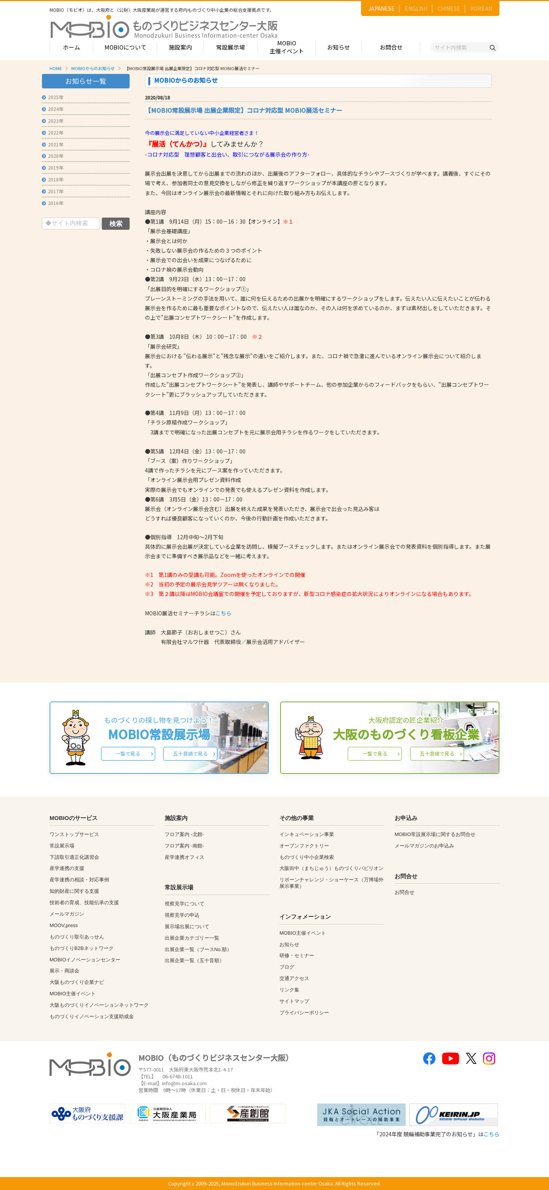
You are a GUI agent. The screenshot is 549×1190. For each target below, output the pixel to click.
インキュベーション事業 (306, 834)
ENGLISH (416, 8)
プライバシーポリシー (304, 1012)
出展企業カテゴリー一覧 (192, 938)
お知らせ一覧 (85, 81)
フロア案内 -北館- (184, 834)
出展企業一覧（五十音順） (194, 960)
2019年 (52, 167)
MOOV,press (64, 925)
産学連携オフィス (184, 857)
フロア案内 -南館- (184, 846)
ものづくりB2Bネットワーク (82, 948)
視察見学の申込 (182, 915)
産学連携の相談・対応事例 (79, 879)
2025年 (52, 97)
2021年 (52, 144)
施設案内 (180, 47)
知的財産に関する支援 (74, 891)
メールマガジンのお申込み (424, 846)
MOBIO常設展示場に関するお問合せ (435, 834)
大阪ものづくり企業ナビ (77, 982)
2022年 (52, 132)
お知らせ (338, 47)
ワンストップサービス (74, 834)
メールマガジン (67, 914)
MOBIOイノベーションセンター (85, 960)
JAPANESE (381, 8)
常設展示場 (230, 47)
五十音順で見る (190, 753)
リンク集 (289, 990)
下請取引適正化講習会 (74, 857)
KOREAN (481, 8)
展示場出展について (187, 926)
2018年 (52, 179)
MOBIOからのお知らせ (93, 68)
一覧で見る (128, 753)
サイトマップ (294, 1001)
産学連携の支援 (67, 868)
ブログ (286, 967)
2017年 (52, 191)
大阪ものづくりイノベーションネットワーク (99, 1005)
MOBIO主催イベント (287, 47)
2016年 (52, 203)
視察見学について (184, 904)
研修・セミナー (296, 955)
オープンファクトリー (304, 846)
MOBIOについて (125, 47)
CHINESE (449, 8)
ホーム (71, 47)
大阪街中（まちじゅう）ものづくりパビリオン (331, 868)
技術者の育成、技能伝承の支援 (84, 902)
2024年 (52, 109)
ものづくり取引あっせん (77, 937)
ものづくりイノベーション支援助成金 (92, 1016)
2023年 (52, 120)
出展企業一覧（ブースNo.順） (198, 949)
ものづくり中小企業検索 (306, 857)
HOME (56, 68)
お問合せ (391, 47)
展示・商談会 (64, 971)
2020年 (52, 155)
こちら (223, 613)
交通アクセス (294, 978)
